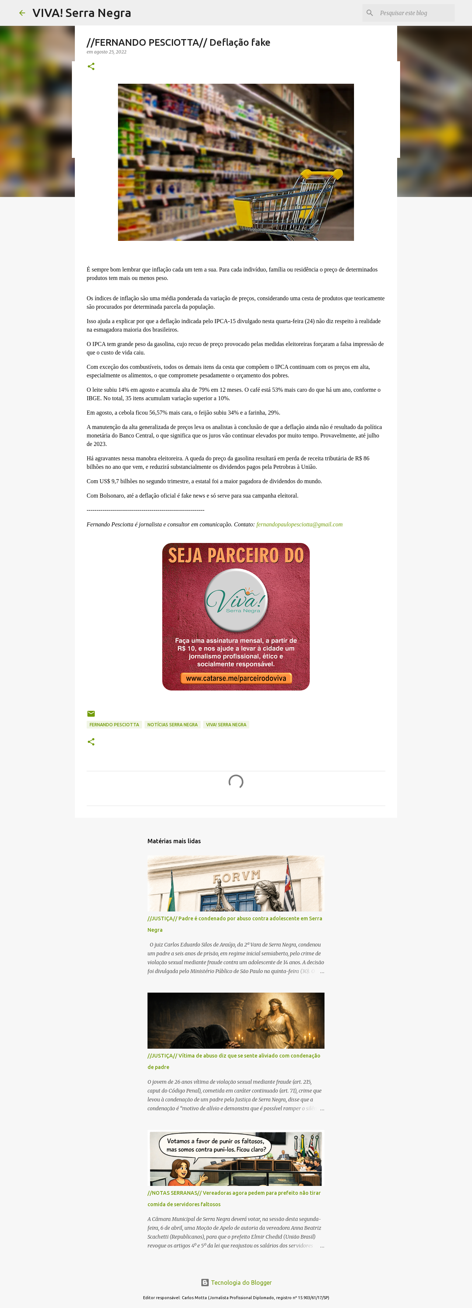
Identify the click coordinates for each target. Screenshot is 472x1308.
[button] (91, 67)
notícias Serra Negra (173, 724)
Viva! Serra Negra (226, 724)
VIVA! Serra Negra (81, 12)
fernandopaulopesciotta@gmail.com (299, 524)
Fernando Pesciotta (114, 724)
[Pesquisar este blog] (416, 13)
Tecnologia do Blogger (236, 1282)
